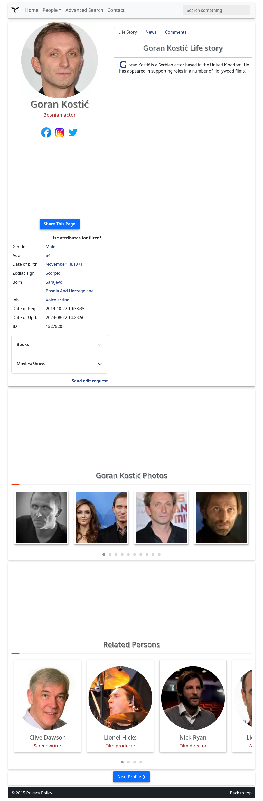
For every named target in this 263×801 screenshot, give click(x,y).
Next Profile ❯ (131, 776)
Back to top (241, 793)
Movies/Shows (31, 363)
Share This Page (60, 224)
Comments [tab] (175, 32)
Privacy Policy (39, 793)
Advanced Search (84, 10)
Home (32, 10)
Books (23, 344)
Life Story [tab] (127, 32)
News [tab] (151, 32)
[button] (104, 554)
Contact (116, 10)
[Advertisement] (59, 178)
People (50, 10)
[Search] (216, 10)
